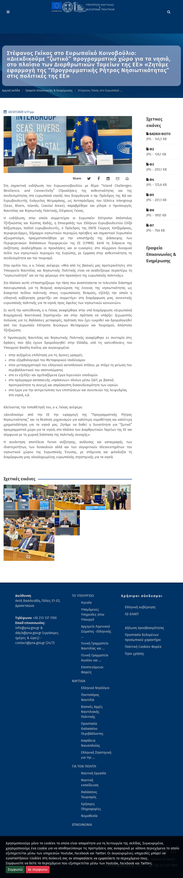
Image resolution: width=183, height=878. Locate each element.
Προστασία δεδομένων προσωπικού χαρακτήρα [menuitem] (143, 637)
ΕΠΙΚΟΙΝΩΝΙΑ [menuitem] (82, 825)
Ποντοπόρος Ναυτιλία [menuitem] (90, 697)
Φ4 (150, 180)
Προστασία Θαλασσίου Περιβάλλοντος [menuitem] (92, 729)
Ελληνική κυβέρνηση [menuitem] (140, 607)
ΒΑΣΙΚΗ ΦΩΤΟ (158, 134)
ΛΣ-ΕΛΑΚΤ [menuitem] (132, 614)
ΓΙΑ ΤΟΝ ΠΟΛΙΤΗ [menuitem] (84, 766)
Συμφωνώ (15, 870)
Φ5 (150, 195)
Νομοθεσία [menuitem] (89, 816)
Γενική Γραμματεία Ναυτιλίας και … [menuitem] (94, 645)
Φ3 (150, 164)
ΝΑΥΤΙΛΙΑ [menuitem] (78, 681)
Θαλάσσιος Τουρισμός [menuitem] (89, 794)
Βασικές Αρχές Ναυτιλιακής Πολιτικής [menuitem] (92, 712)
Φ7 (150, 225)
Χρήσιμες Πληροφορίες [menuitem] (91, 806)
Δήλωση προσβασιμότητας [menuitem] (144, 628)
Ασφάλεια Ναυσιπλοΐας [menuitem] (90, 743)
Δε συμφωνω (37, 870)
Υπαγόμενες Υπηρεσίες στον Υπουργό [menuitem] (92, 615)
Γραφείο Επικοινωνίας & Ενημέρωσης (49, 90)
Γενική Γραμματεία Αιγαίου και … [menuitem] (94, 657)
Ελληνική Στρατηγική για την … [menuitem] (96, 755)
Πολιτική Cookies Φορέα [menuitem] (143, 647)
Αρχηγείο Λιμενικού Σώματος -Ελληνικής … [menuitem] (96, 631)
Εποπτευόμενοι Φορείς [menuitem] (92, 669)
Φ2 (150, 149)
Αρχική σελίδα (11, 90)
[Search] (169, 11)
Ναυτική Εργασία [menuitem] (93, 773)
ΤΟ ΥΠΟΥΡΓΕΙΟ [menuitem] (83, 596)
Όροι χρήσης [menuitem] (134, 654)
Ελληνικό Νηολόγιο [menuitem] (95, 688)
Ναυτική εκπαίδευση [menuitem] (89, 782)
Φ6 (150, 210)
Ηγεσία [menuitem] (86, 603)
